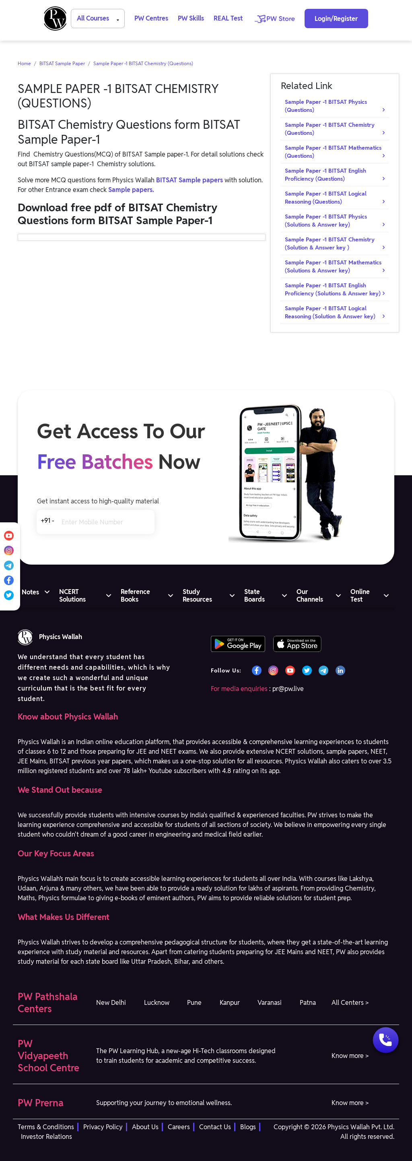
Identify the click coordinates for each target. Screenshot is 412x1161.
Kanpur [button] (230, 1002)
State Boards (254, 596)
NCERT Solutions (72, 596)
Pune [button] (194, 1002)
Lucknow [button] (156, 1002)
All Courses (99, 18)
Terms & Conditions (46, 1127)
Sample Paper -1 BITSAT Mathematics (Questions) (333, 151)
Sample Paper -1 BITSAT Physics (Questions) (326, 105)
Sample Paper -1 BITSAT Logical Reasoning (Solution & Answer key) (330, 312)
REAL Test (228, 18)
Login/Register (336, 18)
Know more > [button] (350, 1056)
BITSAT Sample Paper (62, 63)
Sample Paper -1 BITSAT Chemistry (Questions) (143, 63)
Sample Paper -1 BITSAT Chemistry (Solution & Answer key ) (330, 243)
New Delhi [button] (111, 1002)
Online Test (360, 596)
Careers (179, 1127)
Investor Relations (46, 1136)
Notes (30, 592)
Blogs (248, 1127)
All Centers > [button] (350, 1002)
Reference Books (135, 596)
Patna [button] (308, 1002)
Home (24, 63)
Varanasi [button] (270, 1002)
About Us (145, 1127)
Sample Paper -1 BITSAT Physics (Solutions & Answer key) (326, 220)
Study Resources (197, 596)
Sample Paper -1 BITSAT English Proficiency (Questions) (325, 174)
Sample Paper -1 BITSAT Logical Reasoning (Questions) (326, 197)
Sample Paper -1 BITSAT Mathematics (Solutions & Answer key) (333, 266)
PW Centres (151, 18)
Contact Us (215, 1127)
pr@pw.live (288, 689)
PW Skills (191, 18)
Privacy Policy (103, 1127)
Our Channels (310, 596)
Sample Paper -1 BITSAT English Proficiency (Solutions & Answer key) (333, 289)
